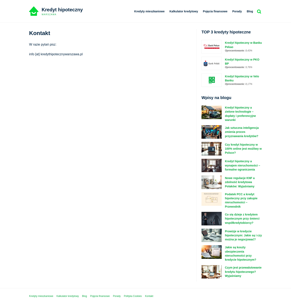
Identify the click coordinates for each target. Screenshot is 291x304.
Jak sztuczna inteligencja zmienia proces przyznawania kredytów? (242, 132)
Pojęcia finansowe (215, 11)
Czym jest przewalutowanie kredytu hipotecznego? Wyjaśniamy (243, 272)
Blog (250, 11)
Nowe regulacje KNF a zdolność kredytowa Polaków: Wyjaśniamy (240, 182)
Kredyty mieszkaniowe (149, 11)
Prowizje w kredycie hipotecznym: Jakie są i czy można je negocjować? (243, 235)
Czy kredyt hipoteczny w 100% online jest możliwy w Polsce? (243, 149)
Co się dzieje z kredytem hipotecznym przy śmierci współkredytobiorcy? (242, 219)
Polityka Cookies (133, 296)
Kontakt (149, 296)
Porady (237, 11)
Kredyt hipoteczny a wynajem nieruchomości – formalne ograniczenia (242, 165)
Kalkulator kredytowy (183, 11)
